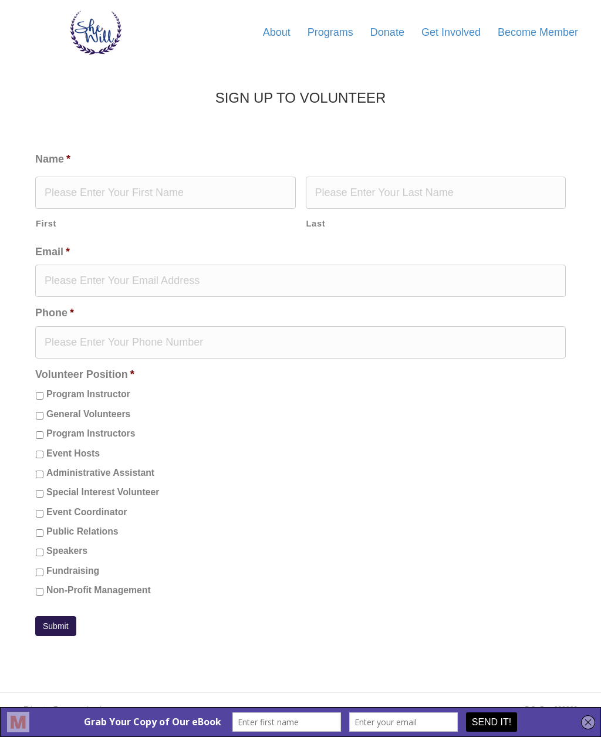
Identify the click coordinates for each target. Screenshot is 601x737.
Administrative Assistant (100, 473)
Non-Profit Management (98, 590)
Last (316, 223)
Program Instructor (88, 394)
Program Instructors (90, 433)
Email (52, 252)
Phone (54, 313)
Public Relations (82, 531)
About (277, 32)
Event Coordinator (86, 512)
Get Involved (451, 32)
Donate (387, 32)
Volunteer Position (84, 374)
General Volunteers (88, 414)
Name (52, 159)
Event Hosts (73, 453)
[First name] (165, 193)
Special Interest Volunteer (102, 492)
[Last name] (436, 193)
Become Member (538, 32)
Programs (330, 32)
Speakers (66, 551)
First (46, 223)
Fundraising (72, 571)
